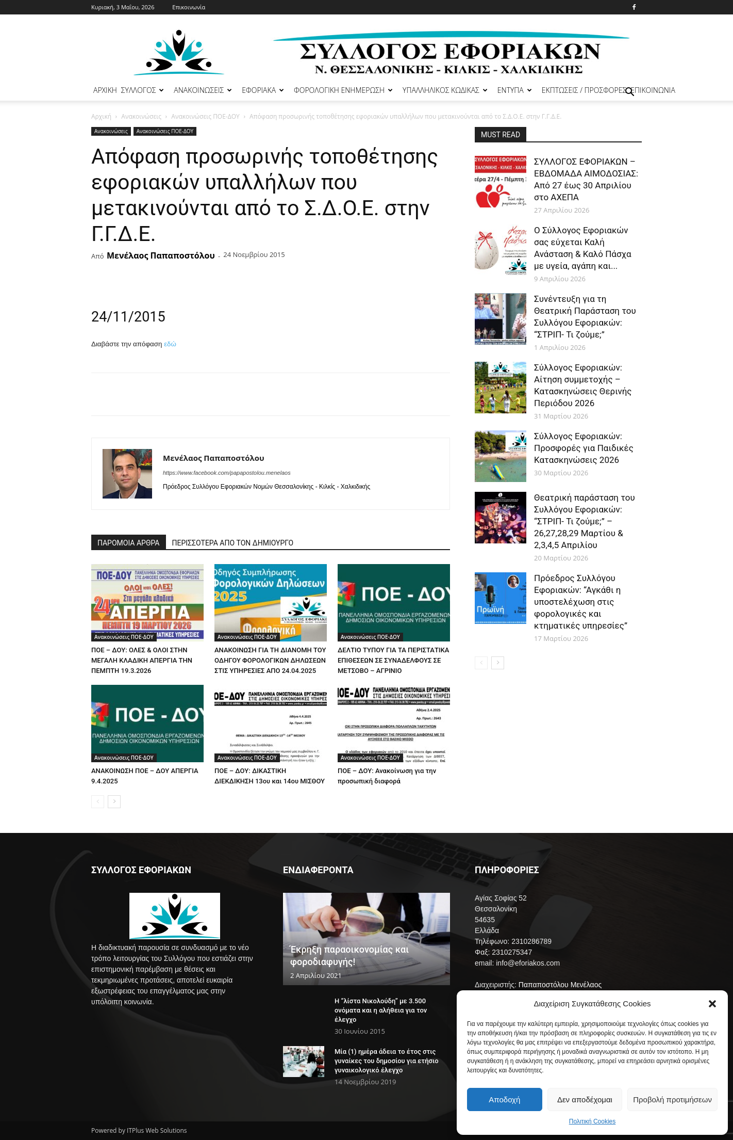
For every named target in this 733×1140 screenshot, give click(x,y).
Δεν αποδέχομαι (584, 1099)
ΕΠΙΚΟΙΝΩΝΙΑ (652, 90)
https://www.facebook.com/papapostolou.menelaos (227, 473)
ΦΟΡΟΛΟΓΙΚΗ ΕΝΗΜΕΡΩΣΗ (343, 90)
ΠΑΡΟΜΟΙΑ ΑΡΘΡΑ (128, 543)
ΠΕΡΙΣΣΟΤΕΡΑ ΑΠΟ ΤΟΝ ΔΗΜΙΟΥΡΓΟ (233, 543)
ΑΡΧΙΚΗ (105, 90)
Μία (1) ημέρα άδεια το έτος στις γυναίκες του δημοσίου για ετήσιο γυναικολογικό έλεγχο (387, 1061)
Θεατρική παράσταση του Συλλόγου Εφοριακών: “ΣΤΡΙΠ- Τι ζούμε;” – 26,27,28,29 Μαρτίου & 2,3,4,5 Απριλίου (584, 521)
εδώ (170, 344)
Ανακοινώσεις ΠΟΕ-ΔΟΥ (205, 116)
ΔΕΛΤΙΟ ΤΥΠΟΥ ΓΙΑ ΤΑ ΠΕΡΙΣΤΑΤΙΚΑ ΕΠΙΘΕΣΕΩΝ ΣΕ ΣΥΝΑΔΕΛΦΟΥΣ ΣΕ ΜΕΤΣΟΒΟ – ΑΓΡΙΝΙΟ (393, 660)
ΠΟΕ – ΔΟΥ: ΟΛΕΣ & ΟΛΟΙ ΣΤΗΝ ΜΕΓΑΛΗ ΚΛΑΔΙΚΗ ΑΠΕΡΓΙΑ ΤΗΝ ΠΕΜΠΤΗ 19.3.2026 (141, 660)
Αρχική (101, 116)
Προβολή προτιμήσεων (672, 1099)
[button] (712, 1004)
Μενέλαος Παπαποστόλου (161, 255)
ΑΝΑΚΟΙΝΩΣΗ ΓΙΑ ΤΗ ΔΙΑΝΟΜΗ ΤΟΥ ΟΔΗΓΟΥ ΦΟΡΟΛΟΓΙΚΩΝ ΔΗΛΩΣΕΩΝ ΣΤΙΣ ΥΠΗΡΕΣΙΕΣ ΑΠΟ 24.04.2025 (270, 660)
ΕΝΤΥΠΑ (514, 90)
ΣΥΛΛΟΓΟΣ (142, 90)
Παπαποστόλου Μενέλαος (560, 985)
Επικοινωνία (188, 7)
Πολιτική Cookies (592, 1121)
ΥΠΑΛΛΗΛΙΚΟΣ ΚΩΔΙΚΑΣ (445, 90)
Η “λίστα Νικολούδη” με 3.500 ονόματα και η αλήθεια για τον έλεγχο (381, 1010)
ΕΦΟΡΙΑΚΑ (263, 90)
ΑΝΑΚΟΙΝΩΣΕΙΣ (203, 90)
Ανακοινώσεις (141, 116)
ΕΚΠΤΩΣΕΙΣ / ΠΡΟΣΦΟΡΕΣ (584, 90)
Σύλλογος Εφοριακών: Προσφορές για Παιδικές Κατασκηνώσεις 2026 (584, 448)
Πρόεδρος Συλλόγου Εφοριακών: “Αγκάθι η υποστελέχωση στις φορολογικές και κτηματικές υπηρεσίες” (580, 602)
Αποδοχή (504, 1099)
